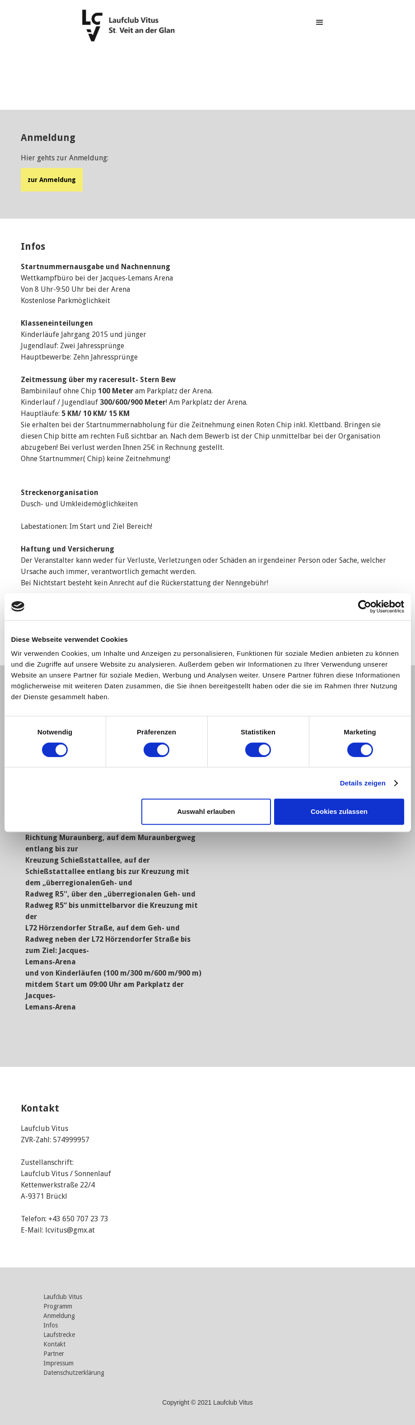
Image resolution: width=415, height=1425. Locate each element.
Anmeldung (59, 1315)
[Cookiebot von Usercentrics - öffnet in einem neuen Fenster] (364, 606)
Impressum (58, 1363)
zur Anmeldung (52, 179)
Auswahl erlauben (206, 811)
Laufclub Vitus (62, 1296)
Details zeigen (363, 783)
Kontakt (54, 1344)
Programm (57, 1306)
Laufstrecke (59, 1334)
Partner (53, 1353)
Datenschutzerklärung (73, 1372)
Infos (50, 1325)
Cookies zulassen (339, 811)
